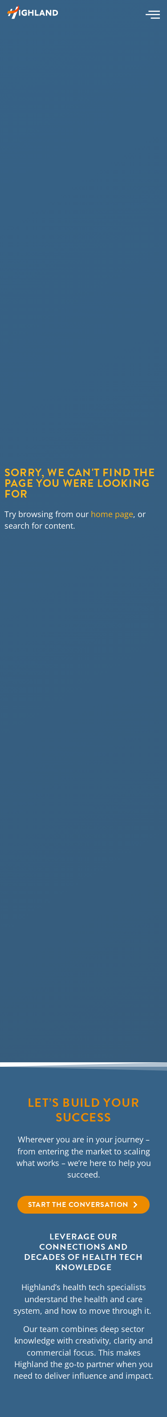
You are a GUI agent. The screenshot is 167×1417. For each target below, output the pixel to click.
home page (112, 514)
